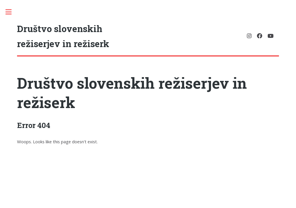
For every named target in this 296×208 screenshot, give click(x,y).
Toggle (11, 12)
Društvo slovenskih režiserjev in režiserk (132, 92)
